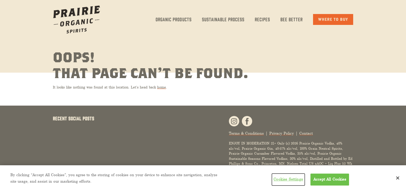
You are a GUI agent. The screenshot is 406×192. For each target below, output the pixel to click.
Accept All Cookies (329, 179)
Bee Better (291, 19)
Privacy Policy (281, 133)
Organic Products (174, 19)
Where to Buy (333, 19)
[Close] (397, 178)
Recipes (262, 19)
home (161, 87)
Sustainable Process (223, 19)
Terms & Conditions (246, 133)
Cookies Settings (288, 179)
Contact (306, 133)
